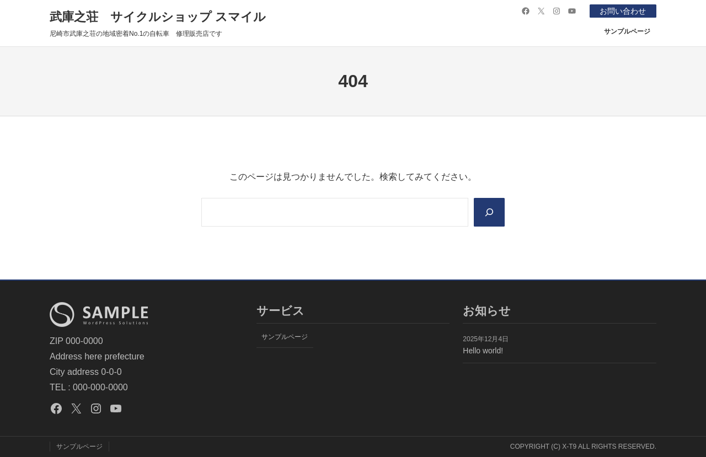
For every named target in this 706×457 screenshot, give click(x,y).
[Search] (489, 212)
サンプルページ (627, 31)
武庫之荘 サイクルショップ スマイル (158, 17)
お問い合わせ (623, 11)
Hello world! (483, 350)
